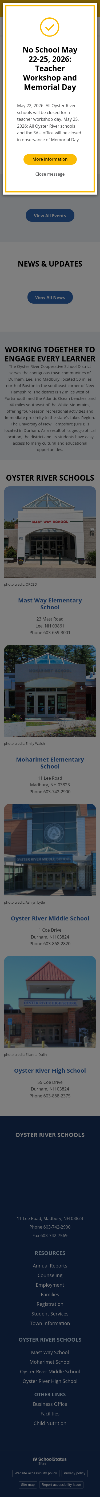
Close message (50, 174)
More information (50, 159)
